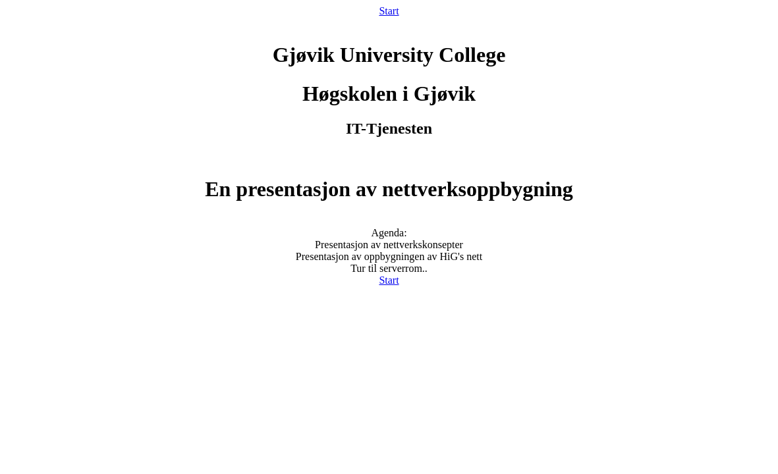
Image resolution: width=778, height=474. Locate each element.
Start (389, 10)
